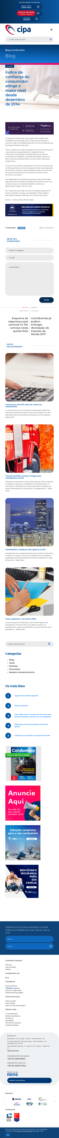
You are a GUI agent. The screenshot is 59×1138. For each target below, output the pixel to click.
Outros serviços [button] (26, 13)
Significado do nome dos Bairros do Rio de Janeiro (31, 726)
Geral (12, 663)
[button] (6, 1101)
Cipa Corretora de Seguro (15, 1005)
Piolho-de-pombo (21, 706)
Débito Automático (12, 1016)
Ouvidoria (9, 1018)
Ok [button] (8, 1135)
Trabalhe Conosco (12, 988)
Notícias (13, 666)
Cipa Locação (10, 1001)
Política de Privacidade (14, 993)
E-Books (8, 965)
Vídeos (8, 969)
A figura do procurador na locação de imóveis (32, 735)
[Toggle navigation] (51, 29)
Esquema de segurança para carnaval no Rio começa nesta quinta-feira (18, 325)
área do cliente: (24, 2)
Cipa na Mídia (10, 967)
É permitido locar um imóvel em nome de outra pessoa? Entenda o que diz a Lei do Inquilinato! (32, 716)
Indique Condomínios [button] (17, 1080)
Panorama (14, 669)
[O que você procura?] (26, 39)
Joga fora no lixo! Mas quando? (26, 696)
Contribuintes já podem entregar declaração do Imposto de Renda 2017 (41, 326)
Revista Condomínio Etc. (22, 672)
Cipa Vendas (10, 1003)
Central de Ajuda (11, 1025)
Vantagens (9, 1020)
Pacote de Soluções (13, 1023)
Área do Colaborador (13, 990)
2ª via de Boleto (11, 1014)
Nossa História (11, 986)
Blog (11, 660)
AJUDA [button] (26, 19)
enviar (46, 300)
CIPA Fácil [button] (26, 7)
